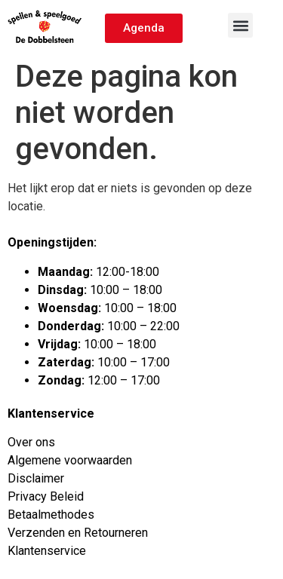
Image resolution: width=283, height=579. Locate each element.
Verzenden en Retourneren (78, 532)
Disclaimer (36, 478)
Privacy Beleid (46, 496)
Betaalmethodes (51, 514)
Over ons (31, 442)
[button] (240, 25)
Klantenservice (47, 551)
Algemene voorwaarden (70, 460)
